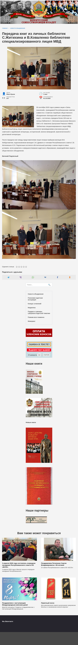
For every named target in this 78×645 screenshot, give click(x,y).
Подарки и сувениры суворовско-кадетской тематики (39, 312)
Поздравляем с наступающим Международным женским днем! (15, 604)
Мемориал (31, 321)
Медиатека (32, 307)
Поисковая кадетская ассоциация (35, 299)
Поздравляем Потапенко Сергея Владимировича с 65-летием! (53, 564)
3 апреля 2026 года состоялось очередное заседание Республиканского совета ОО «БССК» (18, 565)
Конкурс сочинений (34, 304)
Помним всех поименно (36, 317)
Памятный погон (47, 603)
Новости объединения (35, 294)
